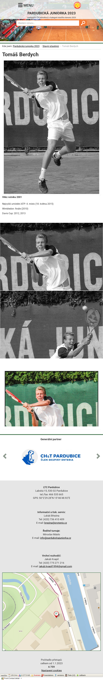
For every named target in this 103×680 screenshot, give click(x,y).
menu (25, 5)
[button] (6, 455)
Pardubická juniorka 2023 (26, 46)
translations (47, 675)
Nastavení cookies (51, 670)
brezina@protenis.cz (55, 522)
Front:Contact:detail (10, 678)
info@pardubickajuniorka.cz (55, 537)
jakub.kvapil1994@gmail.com (55, 566)
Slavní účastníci (51, 46)
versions (59, 675)
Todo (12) (70, 675)
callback (81, 675)
